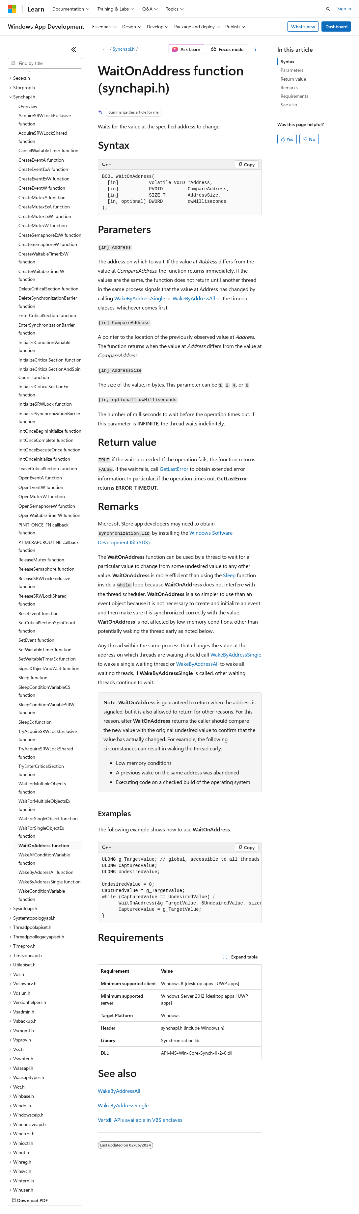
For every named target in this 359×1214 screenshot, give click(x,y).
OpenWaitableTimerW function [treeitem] (49, 458)
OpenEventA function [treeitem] (40, 421)
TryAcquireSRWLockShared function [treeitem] (45, 695)
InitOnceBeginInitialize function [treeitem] (49, 374)
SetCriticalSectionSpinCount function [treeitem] (46, 569)
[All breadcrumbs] (103, 49)
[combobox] (45, 63)
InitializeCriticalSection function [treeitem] (50, 303)
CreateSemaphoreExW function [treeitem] (49, 178)
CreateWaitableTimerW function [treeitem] (41, 218)
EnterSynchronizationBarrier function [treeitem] (46, 272)
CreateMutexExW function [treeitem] (44, 159)
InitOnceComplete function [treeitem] (45, 383)
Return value (293, 79)
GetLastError (174, 468)
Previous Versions (59, 1194)
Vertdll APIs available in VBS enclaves (140, 1119)
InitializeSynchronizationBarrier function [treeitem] (49, 360)
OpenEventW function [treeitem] (40, 430)
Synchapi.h (124, 49)
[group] (180, 887)
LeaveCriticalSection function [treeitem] (47, 411)
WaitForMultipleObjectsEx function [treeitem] (44, 748)
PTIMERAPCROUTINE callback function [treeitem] (48, 489)
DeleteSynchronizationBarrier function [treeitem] (47, 245)
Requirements (294, 96)
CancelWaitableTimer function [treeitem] (48, 93)
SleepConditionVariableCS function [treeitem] (44, 634)
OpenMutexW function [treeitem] (41, 439)
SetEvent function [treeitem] (36, 583)
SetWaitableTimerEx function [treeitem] (47, 602)
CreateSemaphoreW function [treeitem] (47, 187)
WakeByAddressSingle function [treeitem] (49, 825)
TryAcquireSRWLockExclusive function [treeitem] (47, 678)
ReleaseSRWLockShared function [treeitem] (42, 543)
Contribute (118, 1194)
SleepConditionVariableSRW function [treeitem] (46, 651)
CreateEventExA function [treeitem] (43, 112)
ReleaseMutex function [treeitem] (41, 502)
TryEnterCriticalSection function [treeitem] (41, 713)
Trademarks (273, 1194)
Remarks (289, 87)
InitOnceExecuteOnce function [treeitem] (49, 393)
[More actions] (255, 49)
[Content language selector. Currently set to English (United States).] (38, 1178)
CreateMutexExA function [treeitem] (44, 150)
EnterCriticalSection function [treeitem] (47, 258)
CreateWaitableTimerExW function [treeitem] (43, 201)
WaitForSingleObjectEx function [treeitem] (41, 775)
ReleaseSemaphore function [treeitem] (46, 512)
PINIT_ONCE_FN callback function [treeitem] (43, 472)
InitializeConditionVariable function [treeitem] (44, 289)
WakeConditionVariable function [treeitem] (41, 838)
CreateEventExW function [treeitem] (43, 122)
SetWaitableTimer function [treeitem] (44, 592)
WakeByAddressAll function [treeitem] (45, 815)
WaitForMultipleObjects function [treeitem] (42, 730)
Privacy (144, 1194)
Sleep (229, 575)
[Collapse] (74, 49)
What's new (303, 26)
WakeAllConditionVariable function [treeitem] (44, 802)
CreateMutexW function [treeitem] (42, 168)
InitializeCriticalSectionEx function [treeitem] (43, 333)
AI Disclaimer (21, 1194)
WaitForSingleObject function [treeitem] (48, 761)
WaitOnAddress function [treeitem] (43, 788)
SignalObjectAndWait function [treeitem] (48, 611)
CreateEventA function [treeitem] (41, 103)
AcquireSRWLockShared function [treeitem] (42, 80)
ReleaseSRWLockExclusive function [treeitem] (44, 525)
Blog (89, 1194)
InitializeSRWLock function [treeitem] (45, 347)
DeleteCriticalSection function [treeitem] (48, 232)
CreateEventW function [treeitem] (41, 131)
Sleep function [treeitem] (32, 620)
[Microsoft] (12, 9)
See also (289, 104)
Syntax (287, 61)
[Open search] (328, 9)
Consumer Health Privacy (189, 1194)
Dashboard (336, 26)
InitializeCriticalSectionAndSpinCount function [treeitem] (49, 316)
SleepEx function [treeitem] (35, 665)
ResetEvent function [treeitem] (38, 556)
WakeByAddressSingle (139, 298)
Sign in (344, 8)
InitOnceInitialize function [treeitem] (44, 402)
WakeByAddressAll (194, 298)
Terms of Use (241, 1194)
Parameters (292, 70)
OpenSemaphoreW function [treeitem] (46, 449)
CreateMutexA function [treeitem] (42, 140)
